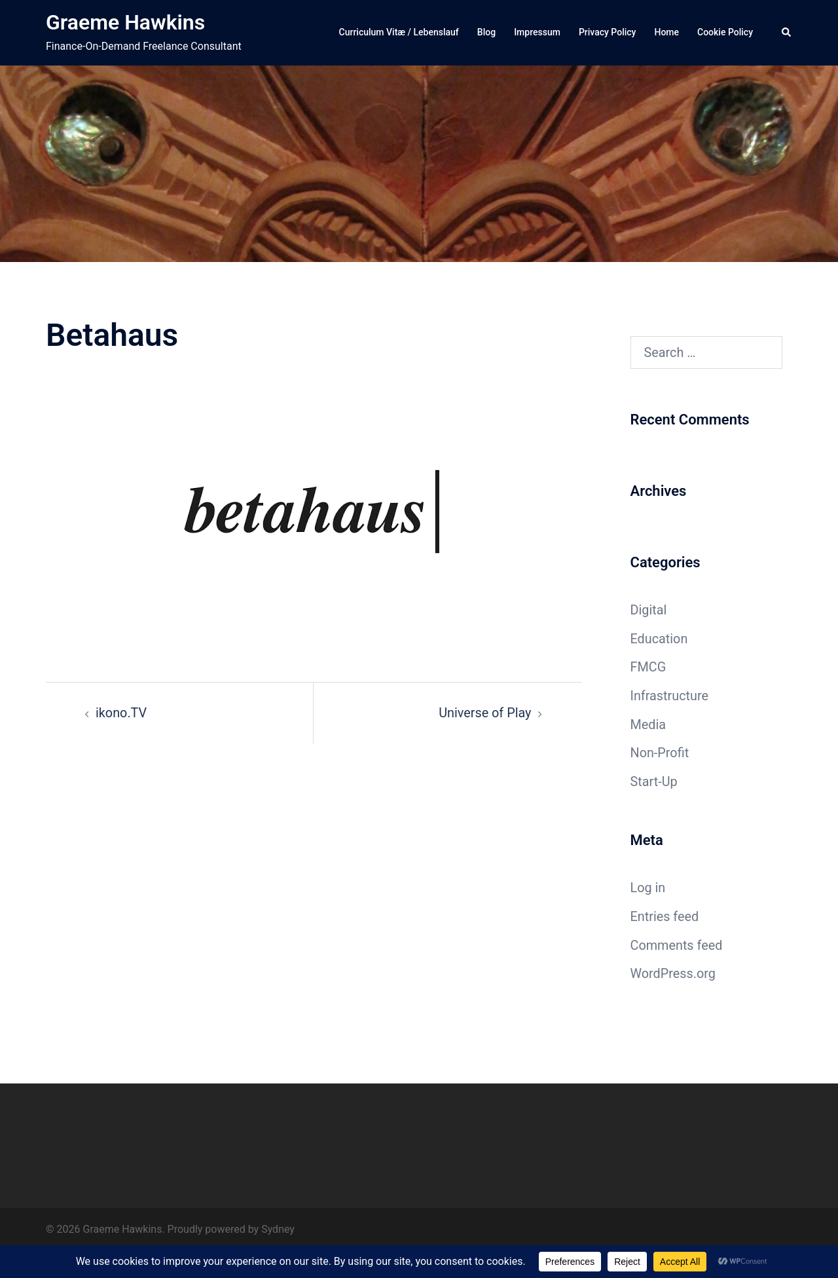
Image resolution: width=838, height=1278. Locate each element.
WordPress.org (673, 973)
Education (659, 639)
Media (648, 724)
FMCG (648, 667)
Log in (648, 887)
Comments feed (676, 945)
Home (666, 32)
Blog (486, 32)
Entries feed (665, 916)
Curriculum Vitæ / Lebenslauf (399, 32)
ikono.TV (121, 713)
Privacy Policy (607, 32)
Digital (648, 610)
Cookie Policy (725, 32)
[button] (787, 33)
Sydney (278, 1229)
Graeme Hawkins (125, 22)
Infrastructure (670, 696)
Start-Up (654, 781)
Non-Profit (659, 753)
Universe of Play (485, 713)
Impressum (537, 32)
